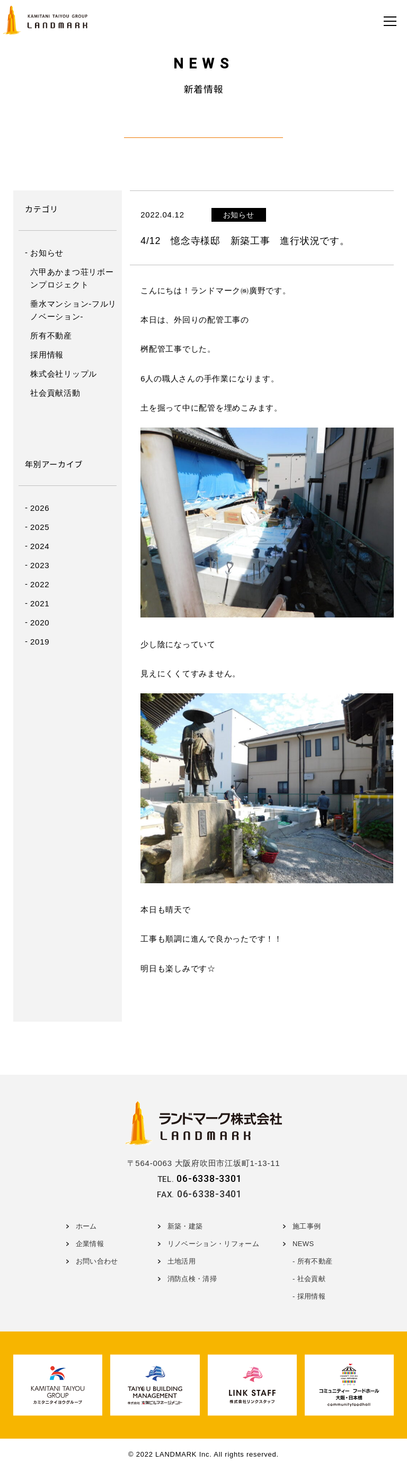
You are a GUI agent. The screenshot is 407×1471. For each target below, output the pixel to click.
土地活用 (181, 1261)
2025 (39, 527)
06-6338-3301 (209, 1178)
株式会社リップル (63, 373)
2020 (39, 622)
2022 (39, 584)
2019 (39, 641)
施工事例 (307, 1226)
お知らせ (47, 252)
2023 (39, 565)
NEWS (303, 1244)
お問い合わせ (97, 1261)
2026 (39, 507)
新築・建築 (185, 1226)
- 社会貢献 (309, 1279)
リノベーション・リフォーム (213, 1244)
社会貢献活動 (55, 392)
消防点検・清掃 (192, 1279)
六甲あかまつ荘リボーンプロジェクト (72, 278)
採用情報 (47, 354)
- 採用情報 (309, 1296)
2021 (39, 603)
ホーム (86, 1226)
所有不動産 (51, 335)
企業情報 (90, 1244)
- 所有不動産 (312, 1261)
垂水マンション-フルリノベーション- (73, 310)
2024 (39, 546)
